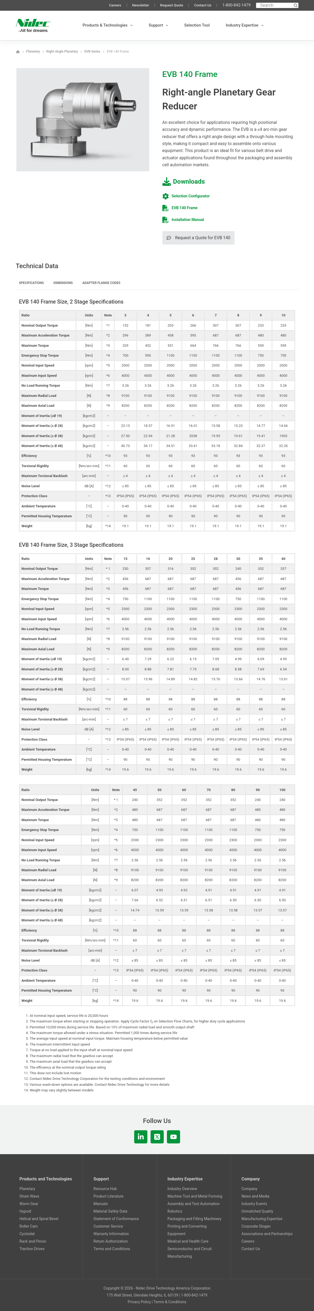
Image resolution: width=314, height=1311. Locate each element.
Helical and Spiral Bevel (39, 1219)
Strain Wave (29, 1196)
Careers (115, 5)
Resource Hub (105, 1189)
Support (159, 25)
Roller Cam (29, 1226)
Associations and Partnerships (267, 1234)
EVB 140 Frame (185, 208)
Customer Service (108, 1226)
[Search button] (295, 5)
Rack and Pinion (33, 1241)
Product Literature (108, 1196)
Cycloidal (27, 1234)
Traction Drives (32, 1249)
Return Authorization (110, 1241)
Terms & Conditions (170, 1302)
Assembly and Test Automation (193, 1204)
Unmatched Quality (257, 1211)
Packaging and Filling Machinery (194, 1219)
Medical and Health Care (187, 1241)
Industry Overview (182, 1189)
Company (249, 1189)
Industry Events (254, 1204)
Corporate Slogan (256, 1226)
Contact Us (202, 5)
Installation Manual (188, 219)
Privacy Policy (139, 1302)
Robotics (174, 1211)
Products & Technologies (109, 25)
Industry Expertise (245, 25)
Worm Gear (29, 1204)
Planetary (27, 1189)
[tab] (31, 283)
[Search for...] (274, 5)
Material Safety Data (110, 1211)
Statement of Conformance (116, 1219)
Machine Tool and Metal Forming (194, 1196)
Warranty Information (111, 1234)
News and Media (255, 1196)
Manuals (100, 1204)
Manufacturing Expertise (262, 1219)
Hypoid (25, 1211)
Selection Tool (197, 25)
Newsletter (140, 5)
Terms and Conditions (111, 1249)
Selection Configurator (191, 196)
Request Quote (171, 5)
